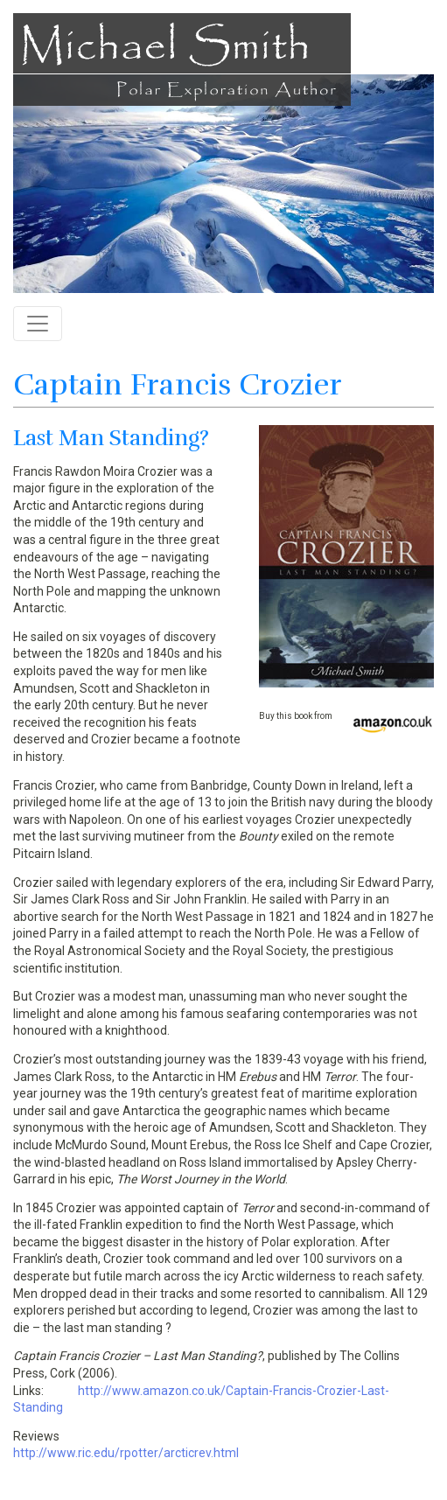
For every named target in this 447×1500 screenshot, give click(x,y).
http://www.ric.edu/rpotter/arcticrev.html (126, 1453)
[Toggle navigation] (37, 323)
